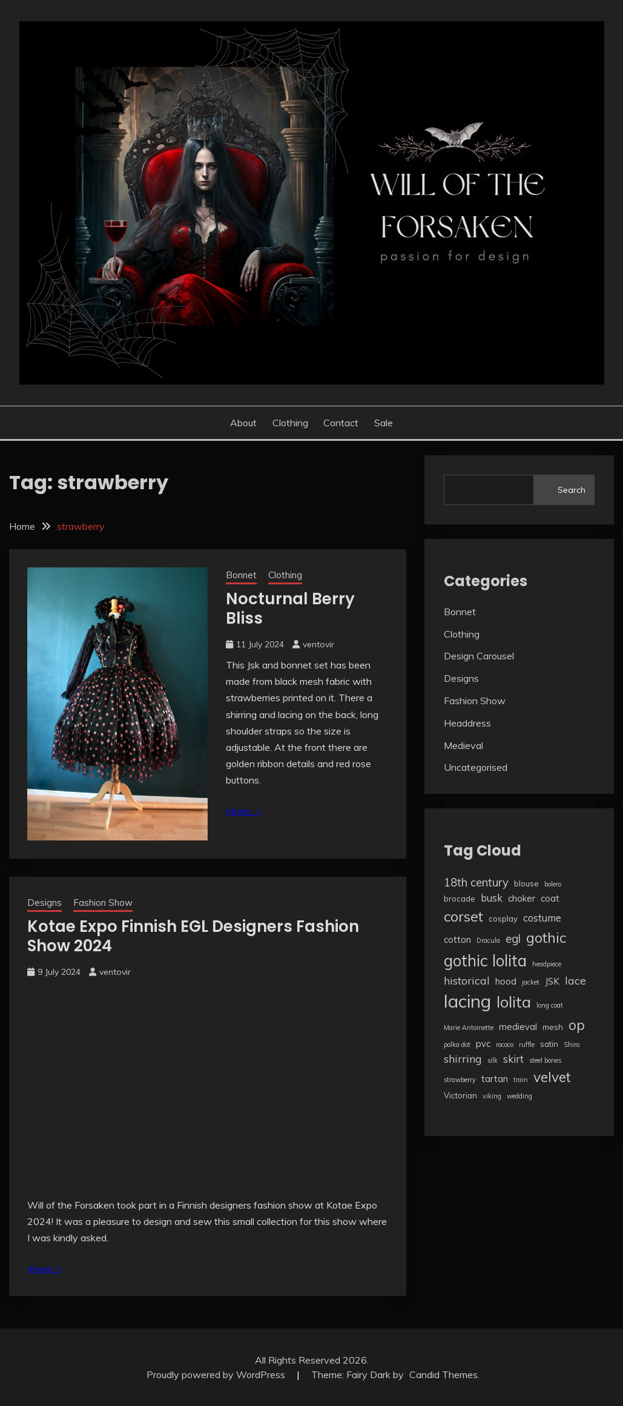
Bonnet (241, 575)
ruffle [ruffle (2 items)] (527, 1044)
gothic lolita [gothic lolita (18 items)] (485, 961)
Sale (383, 423)
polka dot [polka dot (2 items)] (457, 1044)
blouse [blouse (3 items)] (526, 883)
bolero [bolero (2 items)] (552, 884)
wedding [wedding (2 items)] (519, 1096)
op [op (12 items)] (577, 1025)
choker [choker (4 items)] (521, 898)
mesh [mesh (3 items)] (552, 1027)
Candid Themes (443, 1374)
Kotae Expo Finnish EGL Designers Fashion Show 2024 (193, 936)
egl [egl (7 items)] (513, 938)
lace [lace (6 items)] (575, 980)
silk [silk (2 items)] (492, 1060)
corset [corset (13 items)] (463, 916)
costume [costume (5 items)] (542, 917)
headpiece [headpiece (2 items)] (546, 964)
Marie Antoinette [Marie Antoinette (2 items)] (468, 1027)
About (243, 423)
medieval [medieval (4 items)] (518, 1026)
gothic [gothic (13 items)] (546, 937)
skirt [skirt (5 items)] (513, 1058)
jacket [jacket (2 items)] (530, 982)
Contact (340, 423)
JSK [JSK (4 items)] (552, 981)
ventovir (318, 644)
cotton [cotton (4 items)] (457, 939)
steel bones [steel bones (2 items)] (545, 1060)
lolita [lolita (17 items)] (513, 1001)
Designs (44, 902)
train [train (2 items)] (520, 1079)
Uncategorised (475, 767)
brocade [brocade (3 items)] (459, 898)
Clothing (290, 423)
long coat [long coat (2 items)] (549, 1005)
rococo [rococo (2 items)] (504, 1044)
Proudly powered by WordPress (217, 1374)
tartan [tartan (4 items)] (494, 1078)
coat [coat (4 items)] (550, 898)
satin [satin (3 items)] (549, 1044)
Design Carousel (479, 656)
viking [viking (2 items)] (492, 1096)
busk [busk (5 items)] (492, 897)
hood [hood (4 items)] (505, 981)
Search (571, 489)
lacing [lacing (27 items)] (467, 1001)
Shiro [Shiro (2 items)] (571, 1044)
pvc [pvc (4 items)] (483, 1043)
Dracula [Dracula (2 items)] (488, 940)
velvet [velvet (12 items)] (552, 1077)
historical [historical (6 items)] (467, 980)
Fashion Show (103, 902)
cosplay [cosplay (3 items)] (503, 918)
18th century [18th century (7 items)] (476, 882)
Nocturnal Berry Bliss (290, 609)
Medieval (463, 745)
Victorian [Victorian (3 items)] (460, 1095)
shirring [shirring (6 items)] (463, 1058)
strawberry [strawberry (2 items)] (460, 1079)
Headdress (467, 723)
